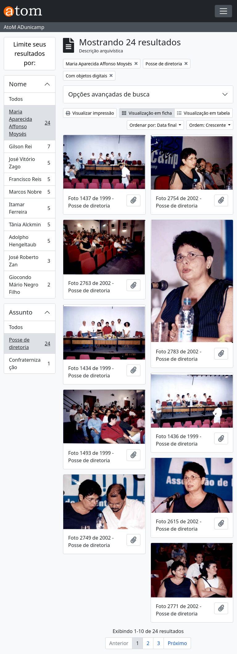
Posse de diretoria (29, 343)
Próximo (177, 643)
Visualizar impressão (90, 113)
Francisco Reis (29, 180)
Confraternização (29, 363)
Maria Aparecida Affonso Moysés (29, 122)
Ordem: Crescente (208, 125)
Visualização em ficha (147, 113)
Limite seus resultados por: (29, 53)
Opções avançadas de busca (109, 94)
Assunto (20, 312)
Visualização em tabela (203, 113)
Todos (16, 99)
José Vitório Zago (29, 163)
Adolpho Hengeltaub (29, 241)
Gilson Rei (29, 148)
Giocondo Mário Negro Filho (29, 284)
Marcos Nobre (29, 193)
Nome (18, 84)
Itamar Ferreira (29, 208)
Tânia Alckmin (29, 226)
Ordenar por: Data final (154, 125)
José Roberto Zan (29, 261)
